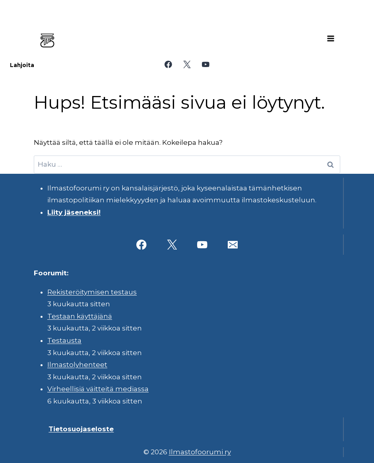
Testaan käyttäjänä (79, 316)
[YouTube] (205, 64)
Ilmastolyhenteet (77, 365)
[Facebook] (168, 64)
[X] (187, 64)
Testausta (64, 340)
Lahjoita (22, 65)
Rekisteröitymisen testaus (92, 292)
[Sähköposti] (233, 244)
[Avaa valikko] (330, 38)
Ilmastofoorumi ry (200, 452)
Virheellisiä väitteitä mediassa (98, 389)
